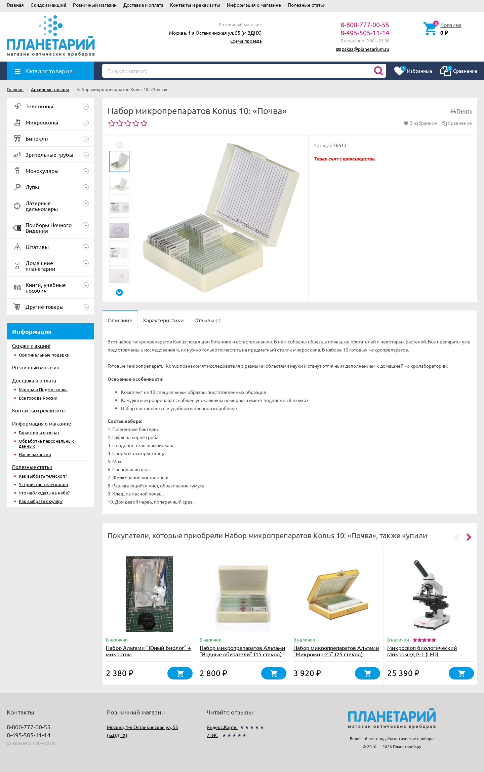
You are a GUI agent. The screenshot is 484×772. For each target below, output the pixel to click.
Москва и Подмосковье (43, 389)
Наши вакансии (35, 454)
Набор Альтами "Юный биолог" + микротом (148, 650)
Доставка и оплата (143, 5)
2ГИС (212, 735)
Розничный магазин (95, 5)
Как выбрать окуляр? (41, 501)
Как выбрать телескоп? (43, 476)
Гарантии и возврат (39, 432)
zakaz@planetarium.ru (365, 49)
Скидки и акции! (48, 5)
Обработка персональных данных (46, 443)
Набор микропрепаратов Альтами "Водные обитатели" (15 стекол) (242, 650)
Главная (15, 5)
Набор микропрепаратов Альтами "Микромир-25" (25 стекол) (336, 650)
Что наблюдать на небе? (44, 492)
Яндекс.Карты (222, 727)
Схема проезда (246, 41)
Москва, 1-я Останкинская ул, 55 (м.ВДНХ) (215, 33)
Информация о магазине (254, 5)
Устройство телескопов (43, 484)
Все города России (38, 398)
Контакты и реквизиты (195, 5)
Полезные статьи (306, 5)
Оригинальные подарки (44, 355)
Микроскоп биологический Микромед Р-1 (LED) (422, 650)
